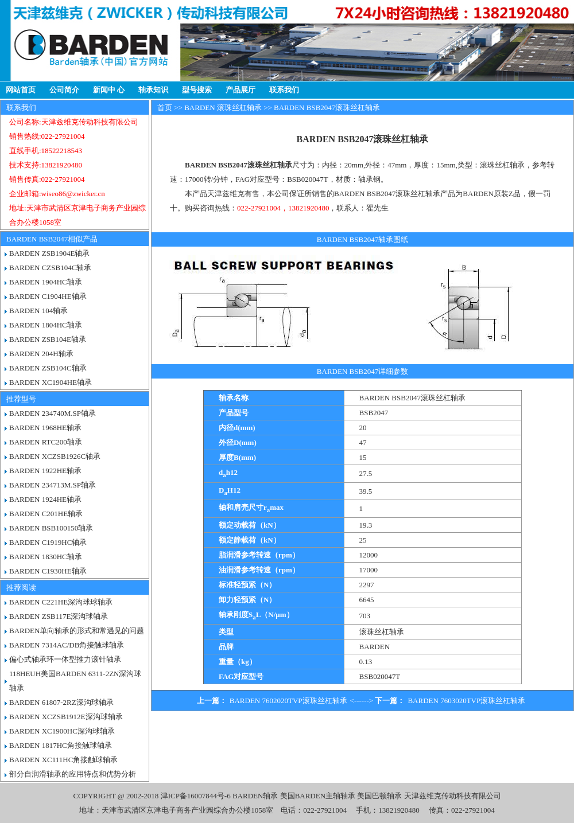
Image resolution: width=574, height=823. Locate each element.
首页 (164, 107)
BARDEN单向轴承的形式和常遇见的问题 (76, 630)
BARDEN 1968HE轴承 (45, 427)
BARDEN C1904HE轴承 (48, 296)
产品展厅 (240, 89)
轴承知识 (153, 89)
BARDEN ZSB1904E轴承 (49, 253)
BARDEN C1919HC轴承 (48, 542)
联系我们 (284, 89)
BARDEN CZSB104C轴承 (50, 267)
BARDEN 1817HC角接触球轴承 (60, 745)
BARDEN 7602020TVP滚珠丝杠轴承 (288, 700)
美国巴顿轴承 (379, 795)
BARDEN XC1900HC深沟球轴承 (62, 731)
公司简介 (64, 89)
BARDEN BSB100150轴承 (51, 528)
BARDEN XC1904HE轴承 (50, 382)
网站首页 (21, 89)
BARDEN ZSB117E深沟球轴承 (58, 616)
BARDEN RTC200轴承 (45, 442)
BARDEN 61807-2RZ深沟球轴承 (61, 702)
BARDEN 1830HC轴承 (45, 556)
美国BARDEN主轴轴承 (317, 795)
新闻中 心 (109, 89)
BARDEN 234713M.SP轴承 (52, 485)
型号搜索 (197, 89)
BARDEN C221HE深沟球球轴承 (61, 602)
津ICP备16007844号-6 (196, 795)
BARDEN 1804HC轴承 (45, 325)
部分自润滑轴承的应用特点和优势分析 (72, 774)
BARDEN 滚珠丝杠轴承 (223, 107)
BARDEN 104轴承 (38, 310)
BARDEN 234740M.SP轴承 (52, 413)
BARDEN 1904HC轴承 (45, 282)
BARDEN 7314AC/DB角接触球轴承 (66, 645)
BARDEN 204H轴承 (41, 353)
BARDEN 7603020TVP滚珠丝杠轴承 (466, 700)
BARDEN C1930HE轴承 (48, 571)
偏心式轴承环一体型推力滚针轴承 (65, 659)
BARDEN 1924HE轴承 (45, 499)
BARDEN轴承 (255, 795)
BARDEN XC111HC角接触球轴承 (63, 759)
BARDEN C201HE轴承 (46, 513)
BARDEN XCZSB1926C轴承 (54, 456)
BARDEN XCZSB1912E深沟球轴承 (66, 716)
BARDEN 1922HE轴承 (45, 470)
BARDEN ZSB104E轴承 (47, 339)
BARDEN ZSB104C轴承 (48, 368)
